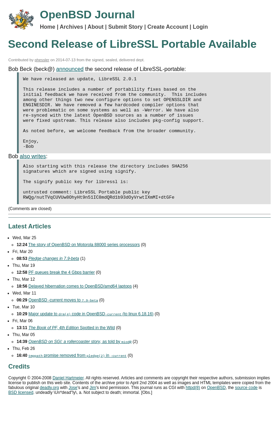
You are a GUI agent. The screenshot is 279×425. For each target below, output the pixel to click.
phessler (42, 60)
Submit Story (125, 27)
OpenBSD (216, 409)
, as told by (79, 363)
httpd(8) (193, 409)
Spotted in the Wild (71, 349)
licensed (20, 414)
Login (200, 27)
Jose (73, 409)
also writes (33, 171)
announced (70, 69)
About (96, 27)
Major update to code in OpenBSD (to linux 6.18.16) (91, 335)
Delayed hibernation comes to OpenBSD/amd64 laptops (80, 308)
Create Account (167, 27)
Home (47, 27)
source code (246, 409)
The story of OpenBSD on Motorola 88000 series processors (84, 266)
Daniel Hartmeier (68, 399)
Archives (71, 27)
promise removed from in (77, 377)
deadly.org (49, 409)
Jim (92, 409)
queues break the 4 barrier (61, 294)
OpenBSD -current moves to (63, 321)
